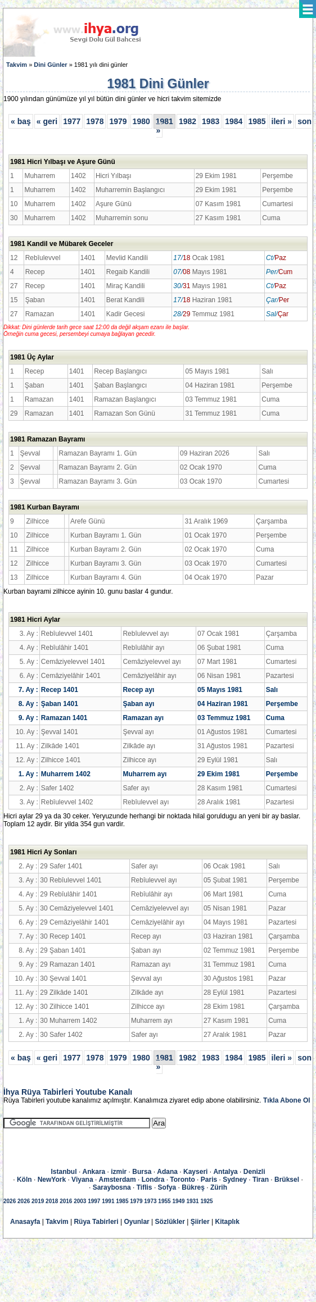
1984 (233, 121)
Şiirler (200, 1222)
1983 (210, 121)
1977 (71, 121)
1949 (178, 1201)
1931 (192, 1201)
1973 (150, 1201)
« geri (47, 121)
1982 (187, 121)
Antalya (225, 1172)
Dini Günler (50, 64)
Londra (153, 1179)
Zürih (218, 1187)
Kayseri (195, 1172)
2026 (9, 1201)
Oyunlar (136, 1222)
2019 (37, 1201)
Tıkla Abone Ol (286, 1100)
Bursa (141, 1172)
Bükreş (193, 1187)
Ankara (94, 1172)
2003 (80, 1201)
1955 (164, 1201)
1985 (256, 121)
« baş (21, 121)
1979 (118, 121)
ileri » (282, 121)
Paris (209, 1179)
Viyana (82, 1179)
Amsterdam (117, 1179)
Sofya (167, 1187)
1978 (94, 121)
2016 (66, 1201)
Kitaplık (227, 1222)
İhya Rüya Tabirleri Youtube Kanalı (67, 1091)
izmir (119, 1172)
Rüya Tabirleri (96, 1222)
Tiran (260, 1179)
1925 (206, 1201)
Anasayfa (25, 1222)
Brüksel (286, 1179)
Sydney (235, 1179)
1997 (94, 1201)
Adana (167, 1172)
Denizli (254, 1172)
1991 (108, 1201)
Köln (24, 1179)
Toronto (182, 1179)
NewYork (52, 1179)
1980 (141, 121)
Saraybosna (112, 1187)
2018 (52, 1201)
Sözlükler (170, 1222)
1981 (164, 121)
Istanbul (64, 1172)
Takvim (16, 64)
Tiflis (144, 1187)
